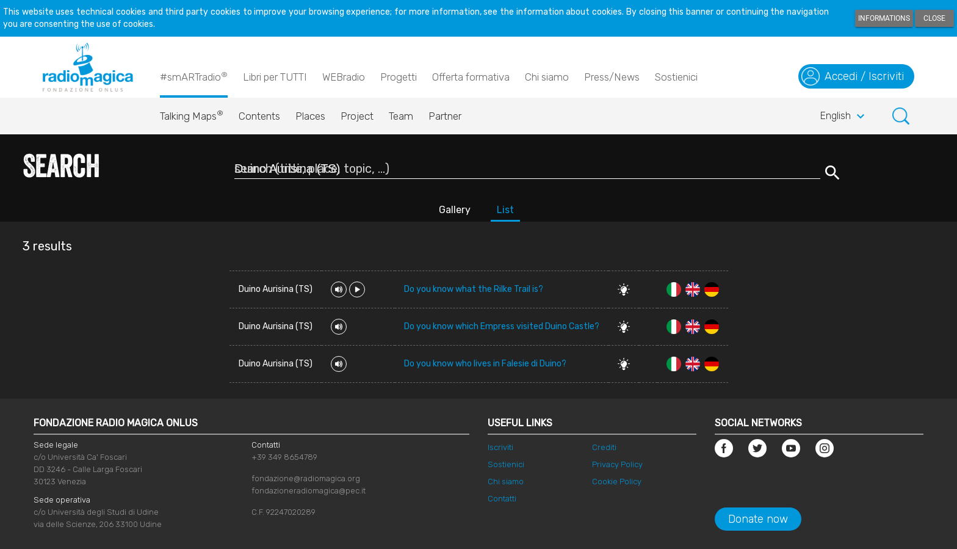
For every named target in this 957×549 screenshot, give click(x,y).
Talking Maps (191, 113)
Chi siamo (547, 77)
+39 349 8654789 (284, 457)
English (844, 116)
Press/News (612, 77)
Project (357, 116)
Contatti (502, 498)
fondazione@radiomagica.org (305, 478)
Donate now (758, 519)
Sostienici (676, 77)
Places (310, 116)
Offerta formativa (471, 77)
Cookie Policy (616, 481)
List (505, 210)
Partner (444, 116)
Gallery (455, 210)
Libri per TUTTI (275, 77)
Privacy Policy (617, 464)
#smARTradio (194, 76)
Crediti (604, 447)
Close (934, 18)
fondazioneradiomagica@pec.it (308, 490)
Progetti (398, 77)
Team (401, 116)
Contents (259, 116)
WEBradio (343, 77)
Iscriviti (500, 447)
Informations (884, 18)
